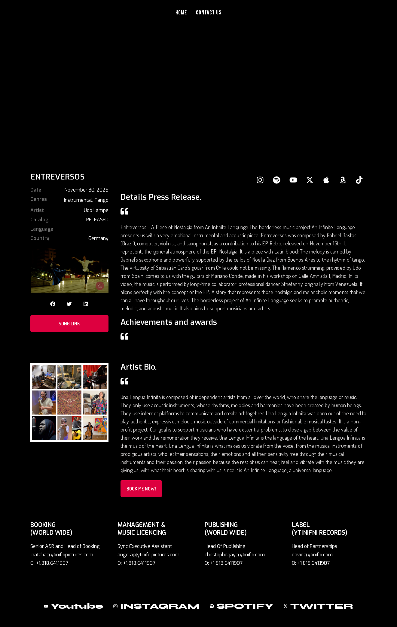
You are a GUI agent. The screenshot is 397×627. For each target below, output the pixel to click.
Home (181, 12)
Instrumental (78, 200)
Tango (101, 200)
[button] (53, 304)
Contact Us (208, 12)
